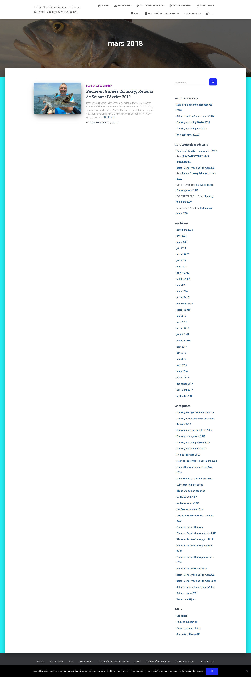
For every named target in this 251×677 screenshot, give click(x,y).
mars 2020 (182, 291)
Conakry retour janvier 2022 (190, 436)
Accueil (41, 662)
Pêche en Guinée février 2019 (191, 568)
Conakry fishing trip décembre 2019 (195, 412)
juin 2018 (181, 353)
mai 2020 (181, 285)
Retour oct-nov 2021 (187, 593)
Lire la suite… (110, 117)
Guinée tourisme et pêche (189, 485)
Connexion (182, 616)
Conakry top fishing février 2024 (193, 122)
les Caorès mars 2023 (187, 134)
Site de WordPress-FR (188, 634)
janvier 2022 (182, 273)
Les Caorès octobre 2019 (189, 509)
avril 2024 (181, 235)
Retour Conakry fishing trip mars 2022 (196, 581)
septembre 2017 (184, 396)
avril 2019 (181, 322)
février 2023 (182, 254)
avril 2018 (181, 365)
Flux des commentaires (188, 628)
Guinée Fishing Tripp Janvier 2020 (194, 478)
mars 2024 (182, 242)
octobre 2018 (183, 340)
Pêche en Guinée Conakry (99, 86)
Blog (71, 662)
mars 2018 (182, 371)
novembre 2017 (184, 390)
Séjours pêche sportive (157, 662)
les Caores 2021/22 (186, 497)
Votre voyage (207, 662)
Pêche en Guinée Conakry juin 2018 (194, 539)
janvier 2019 (182, 334)
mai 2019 (181, 316)
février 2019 (182, 328)
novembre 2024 (184, 229)
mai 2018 (181, 359)
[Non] (247, 671)
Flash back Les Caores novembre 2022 (196, 461)
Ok (212, 671)
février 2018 (182, 377)
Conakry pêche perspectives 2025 (194, 430)
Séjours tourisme (185, 662)
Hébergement (85, 662)
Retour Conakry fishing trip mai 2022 (195, 168)
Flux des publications (187, 622)
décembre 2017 (184, 383)
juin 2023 (181, 248)
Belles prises (57, 662)
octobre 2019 (183, 310)
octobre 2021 (183, 279)
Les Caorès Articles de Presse (114, 662)
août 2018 (181, 346)
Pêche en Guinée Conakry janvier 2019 (196, 533)
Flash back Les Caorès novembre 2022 (196, 151)
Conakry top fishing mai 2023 (191, 128)
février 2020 (182, 297)
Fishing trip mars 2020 (188, 455)
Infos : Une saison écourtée (190, 491)
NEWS (137, 662)
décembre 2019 (184, 303)
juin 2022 (181, 260)
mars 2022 (182, 266)
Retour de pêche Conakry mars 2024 (195, 116)
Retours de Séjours (186, 599)
